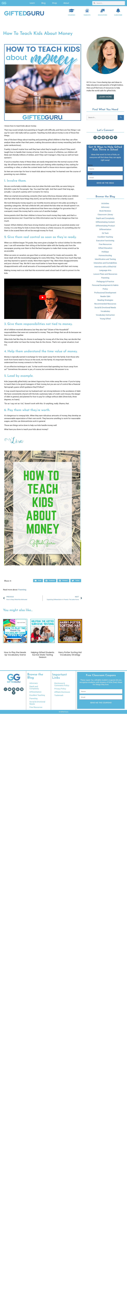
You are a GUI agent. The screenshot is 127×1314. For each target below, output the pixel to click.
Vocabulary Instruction (105, 315)
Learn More (105, 97)
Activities (105, 203)
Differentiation (105, 229)
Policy (105, 289)
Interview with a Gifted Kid (105, 267)
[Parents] (87, 10)
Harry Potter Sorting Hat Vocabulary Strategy (70, 653)
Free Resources (105, 244)
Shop (54, 3)
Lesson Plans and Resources (105, 274)
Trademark (58, 695)
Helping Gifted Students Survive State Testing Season (42, 654)
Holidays (105, 252)
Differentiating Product (105, 226)
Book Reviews (105, 211)
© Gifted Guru (63, 712)
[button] (38, 580)
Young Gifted (105, 319)
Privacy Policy (60, 689)
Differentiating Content (105, 222)
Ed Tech (105, 233)
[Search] (121, 117)
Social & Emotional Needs (105, 307)
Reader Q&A (105, 296)
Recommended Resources (105, 304)
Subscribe (118, 15)
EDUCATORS (102, 15)
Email (90, 174)
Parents (87, 15)
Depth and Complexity (105, 218)
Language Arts (105, 270)
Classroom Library (105, 214)
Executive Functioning (105, 240)
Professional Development (105, 293)
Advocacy (105, 207)
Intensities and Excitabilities (105, 263)
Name (90, 165)
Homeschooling (105, 255)
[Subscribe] (118, 10)
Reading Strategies (105, 300)
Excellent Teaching (105, 237)
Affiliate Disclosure (62, 692)
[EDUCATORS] (102, 10)
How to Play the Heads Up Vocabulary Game (15, 653)
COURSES (71, 15)
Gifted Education (105, 248)
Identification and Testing (105, 259)
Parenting (22, 590)
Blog (43, 3)
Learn (32, 3)
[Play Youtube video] (42, 297)
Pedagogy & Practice (105, 281)
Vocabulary (105, 311)
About (66, 3)
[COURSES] (71, 10)
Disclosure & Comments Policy (61, 684)
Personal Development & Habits (105, 285)
